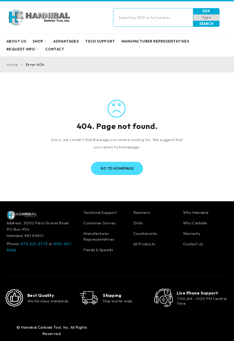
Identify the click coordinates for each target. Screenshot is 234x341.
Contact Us (193, 243)
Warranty (191, 233)
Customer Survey (99, 222)
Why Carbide (195, 222)
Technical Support (99, 212)
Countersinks (145, 233)
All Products (144, 243)
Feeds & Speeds (98, 249)
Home (12, 64)
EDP (206, 11)
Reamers (141, 212)
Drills (138, 222)
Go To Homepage (117, 168)
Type (206, 17)
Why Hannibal (195, 212)
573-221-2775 (34, 243)
